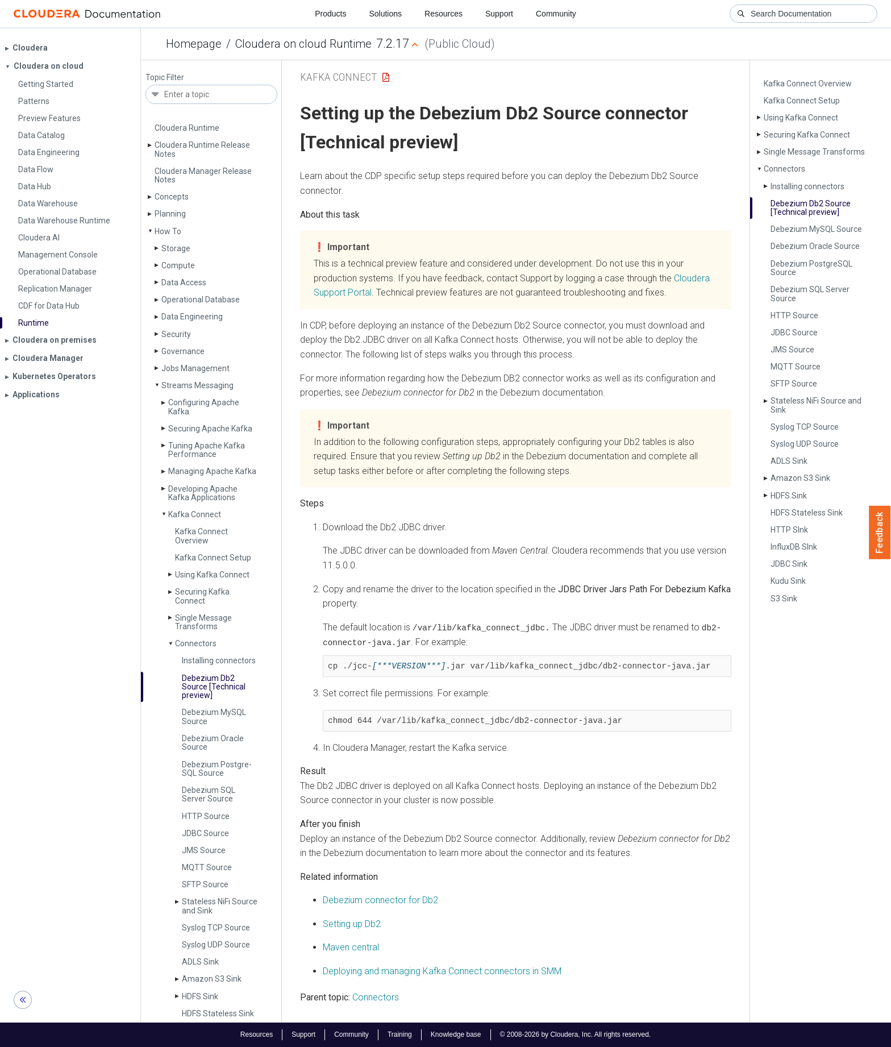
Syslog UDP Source (216, 944)
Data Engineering (192, 316)
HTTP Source (206, 816)
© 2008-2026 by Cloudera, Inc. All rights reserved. (575, 1034)
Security (176, 334)
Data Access (183, 282)
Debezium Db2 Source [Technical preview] (213, 687)
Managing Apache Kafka (212, 471)
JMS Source (204, 850)
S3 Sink (784, 598)
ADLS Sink (200, 961)
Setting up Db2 (352, 923)
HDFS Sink (200, 996)
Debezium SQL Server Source (208, 794)
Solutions (385, 13)
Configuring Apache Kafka (203, 407)
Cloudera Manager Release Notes (203, 175)
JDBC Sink (789, 563)
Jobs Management (195, 368)
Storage (175, 248)
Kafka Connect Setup (213, 557)
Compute (178, 265)
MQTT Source (207, 867)
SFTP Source (205, 884)
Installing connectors (219, 660)
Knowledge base (456, 1034)
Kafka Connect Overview (201, 536)
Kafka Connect (194, 514)
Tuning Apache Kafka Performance (206, 450)
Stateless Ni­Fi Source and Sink (219, 906)
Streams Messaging (197, 385)
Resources (443, 13)
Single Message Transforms (203, 622)
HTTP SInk (789, 529)
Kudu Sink (788, 580)
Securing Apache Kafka (210, 428)
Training (400, 1034)
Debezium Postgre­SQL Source (217, 769)
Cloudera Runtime (187, 127)
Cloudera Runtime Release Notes (202, 149)
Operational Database (200, 299)
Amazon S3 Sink (212, 978)
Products (330, 13)
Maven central (351, 947)
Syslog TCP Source (216, 927)
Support (499, 13)
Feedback (880, 533)
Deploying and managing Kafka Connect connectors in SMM (442, 970)
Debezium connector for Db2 (380, 899)
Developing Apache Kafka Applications (203, 493)
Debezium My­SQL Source (214, 716)
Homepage (194, 44)
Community (556, 13)
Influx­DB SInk (794, 546)
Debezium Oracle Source (213, 742)
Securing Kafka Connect (202, 596)
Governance (183, 351)
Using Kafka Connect (212, 574)
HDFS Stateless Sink (218, 1013)
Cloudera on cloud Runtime (303, 44)
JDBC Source (205, 833)
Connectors (195, 643)
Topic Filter (164, 77)
